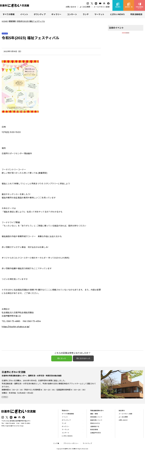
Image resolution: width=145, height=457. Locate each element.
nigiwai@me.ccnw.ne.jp (14, 427)
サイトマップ (87, 445)
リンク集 (56, 445)
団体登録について (96, 418)
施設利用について (96, 421)
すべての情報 (8, 14)
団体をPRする (95, 425)
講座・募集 (94, 415)
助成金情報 (94, 431)
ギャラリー (56, 14)
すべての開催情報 (68, 415)
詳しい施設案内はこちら (13, 399)
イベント (24, 14)
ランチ (86, 14)
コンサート (72, 14)
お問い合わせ (71, 7)
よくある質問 (85, 7)
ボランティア (40, 14)
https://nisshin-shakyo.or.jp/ (15, 326)
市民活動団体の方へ (97, 412)
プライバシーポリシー (71, 445)
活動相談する (94, 428)
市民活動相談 (136, 14)
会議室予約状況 (95, 434)
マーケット (99, 14)
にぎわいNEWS (117, 14)
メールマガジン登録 (101, 7)
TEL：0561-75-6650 (8, 425)
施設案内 (122, 412)
